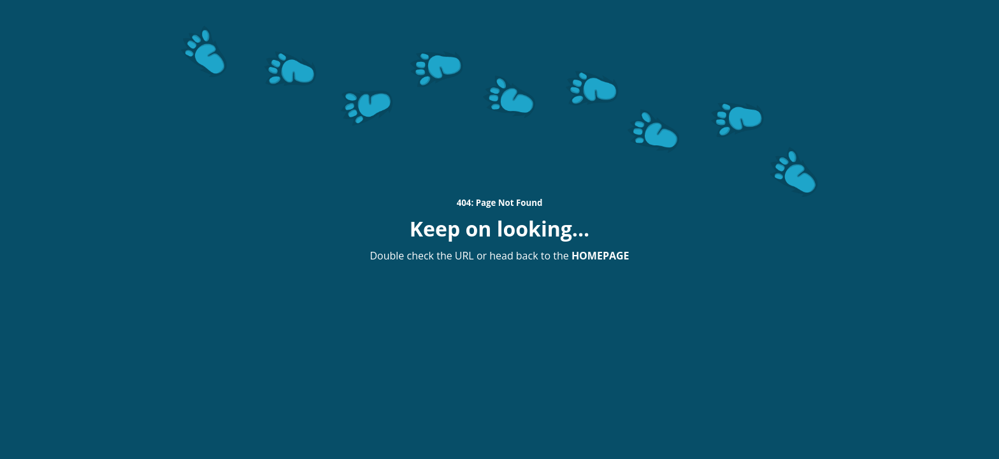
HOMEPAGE (600, 256)
